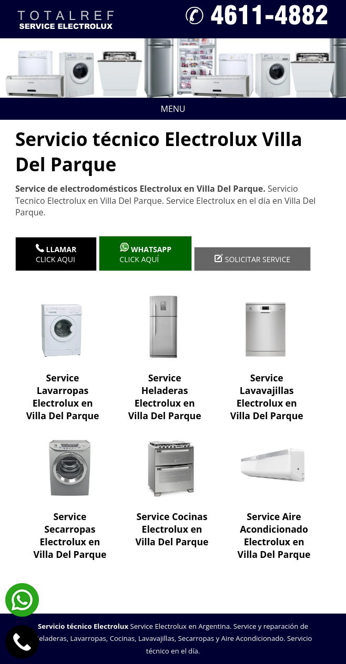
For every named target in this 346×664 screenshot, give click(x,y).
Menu (104, 109)
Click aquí (145, 253)
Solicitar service (252, 259)
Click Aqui (56, 254)
